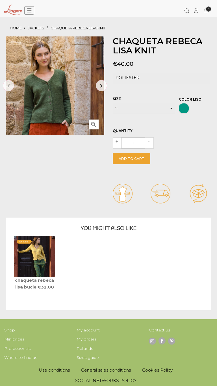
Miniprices (14, 339)
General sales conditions (106, 370)
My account (88, 330)
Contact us (159, 330)
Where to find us (20, 357)
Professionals (17, 348)
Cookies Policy (157, 370)
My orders (86, 339)
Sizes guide (88, 357)
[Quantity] (133, 143)
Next (101, 85)
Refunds (85, 348)
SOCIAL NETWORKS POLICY (105, 380)
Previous (8, 85)
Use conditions (54, 370)
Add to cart (131, 159)
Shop (9, 330)
